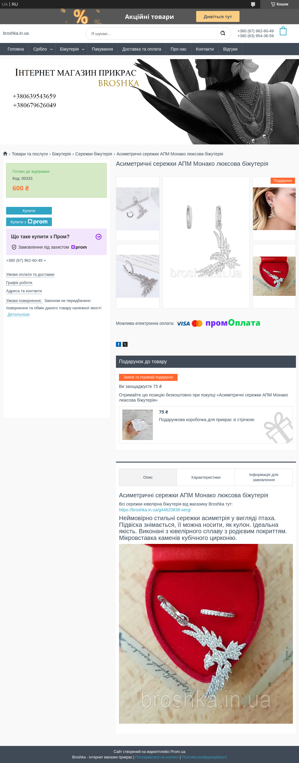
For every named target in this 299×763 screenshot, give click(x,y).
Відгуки (230, 49)
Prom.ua (178, 751)
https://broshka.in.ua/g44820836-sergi (155, 509)
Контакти (205, 49)
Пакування (102, 49)
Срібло (40, 49)
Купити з (28, 222)
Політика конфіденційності (204, 757)
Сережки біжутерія (93, 153)
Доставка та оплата (141, 49)
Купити (29, 210)
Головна (16, 49)
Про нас (178, 49)
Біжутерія (69, 49)
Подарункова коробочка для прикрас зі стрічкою (206, 419)
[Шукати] (222, 33)
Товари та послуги (30, 153)
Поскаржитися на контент (156, 757)
